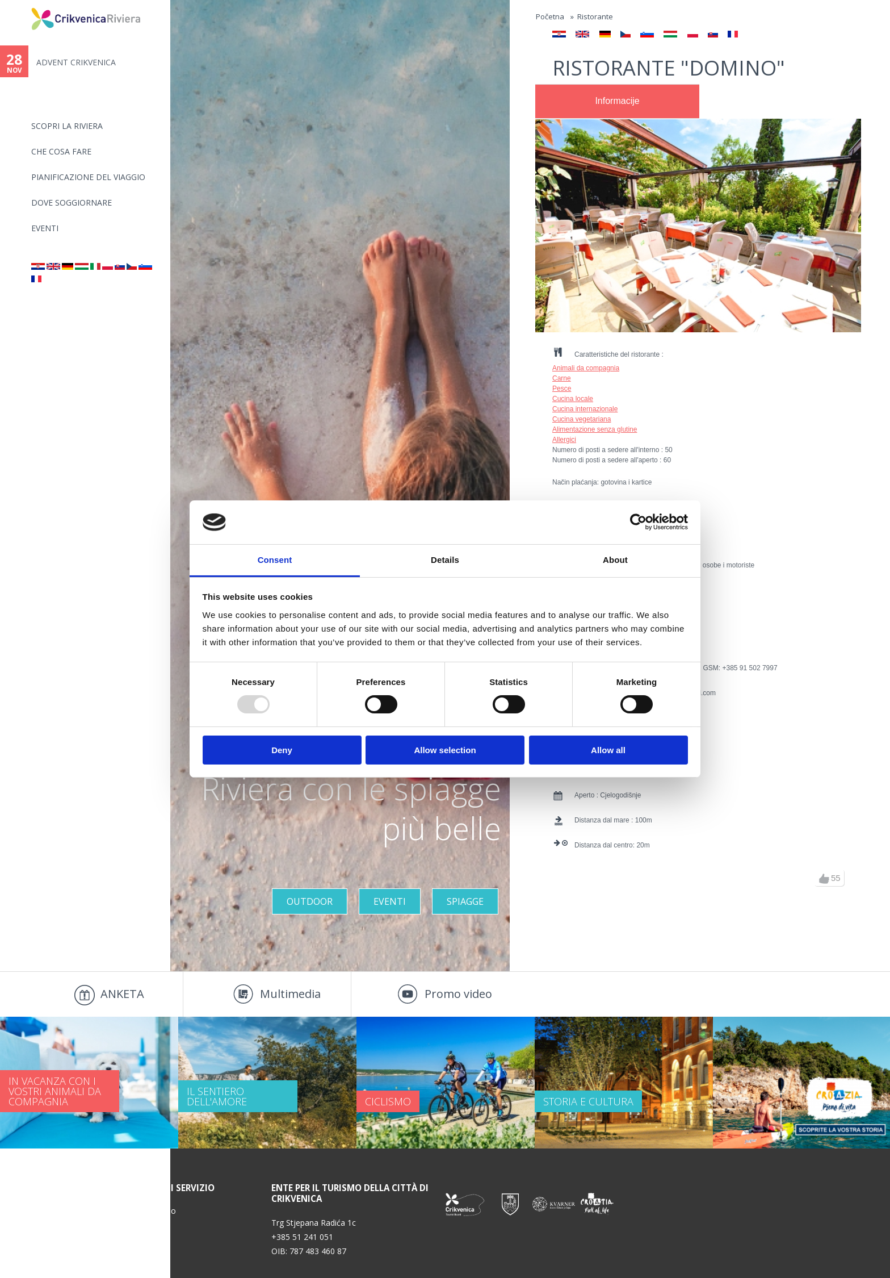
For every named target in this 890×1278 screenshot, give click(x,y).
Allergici (564, 440)
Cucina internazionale (585, 409)
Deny (281, 750)
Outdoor (310, 901)
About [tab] (615, 560)
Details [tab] (445, 560)
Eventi (44, 228)
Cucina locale (572, 399)
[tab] (617, 101)
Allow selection (445, 750)
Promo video (458, 993)
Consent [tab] (275, 560)
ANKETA (122, 993)
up (824, 879)
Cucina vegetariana (581, 419)
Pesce (561, 388)
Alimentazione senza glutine (594, 429)
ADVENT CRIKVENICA (76, 62)
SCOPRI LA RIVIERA (67, 125)
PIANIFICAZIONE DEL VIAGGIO (88, 177)
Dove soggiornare (71, 202)
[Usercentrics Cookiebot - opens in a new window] (638, 522)
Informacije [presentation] (617, 101)
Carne (561, 378)
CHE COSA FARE (61, 151)
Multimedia (290, 993)
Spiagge (465, 901)
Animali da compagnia (585, 368)
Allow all (608, 750)
